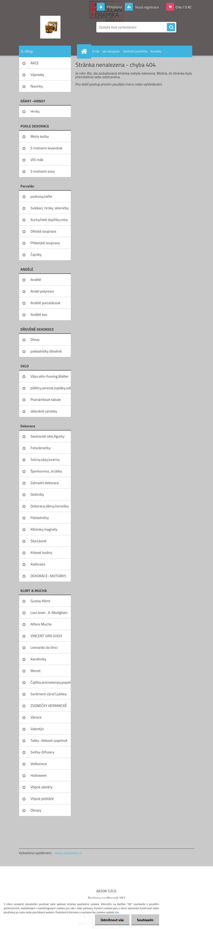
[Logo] (50, 27)
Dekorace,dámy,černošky (50, 506)
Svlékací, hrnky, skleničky (50, 208)
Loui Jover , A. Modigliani (49, 612)
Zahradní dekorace (45, 482)
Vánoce (36, 717)
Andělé (36, 279)
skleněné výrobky (44, 411)
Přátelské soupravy (45, 243)
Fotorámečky (41, 448)
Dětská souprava (43, 231)
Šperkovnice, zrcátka (46, 471)
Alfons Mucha (41, 624)
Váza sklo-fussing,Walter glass (50, 378)
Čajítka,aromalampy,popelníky (51, 682)
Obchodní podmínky (135, 51)
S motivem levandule (47, 148)
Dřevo (35, 339)
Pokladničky (40, 517)
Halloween (39, 775)
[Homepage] (85, 51)
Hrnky (35, 111)
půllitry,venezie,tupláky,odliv (51, 388)
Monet (36, 670)
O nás (96, 51)
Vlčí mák (37, 159)
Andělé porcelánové (45, 303)
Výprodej (37, 74)
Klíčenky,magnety (44, 529)
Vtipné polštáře (42, 798)
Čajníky (36, 254)
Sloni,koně (38, 541)
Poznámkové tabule (46, 399)
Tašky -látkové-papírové (49, 740)
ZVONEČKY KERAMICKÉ (49, 705)
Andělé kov (39, 314)
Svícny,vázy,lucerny (45, 459)
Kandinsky (38, 659)
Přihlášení (114, 7)
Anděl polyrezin (42, 291)
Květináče (38, 564)
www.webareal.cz (68, 853)
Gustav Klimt (40, 601)
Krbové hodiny (42, 552)
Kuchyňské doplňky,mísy (49, 219)
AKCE (35, 63)
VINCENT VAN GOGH (46, 635)
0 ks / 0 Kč (184, 7)
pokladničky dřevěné (46, 351)
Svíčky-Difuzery (43, 752)
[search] (171, 27)
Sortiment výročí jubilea (49, 694)
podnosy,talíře (41, 196)
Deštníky (37, 494)
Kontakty (156, 51)
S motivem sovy (43, 171)
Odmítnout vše (112, 920)
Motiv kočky (40, 136)
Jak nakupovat (111, 51)
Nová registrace (146, 7)
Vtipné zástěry (42, 787)
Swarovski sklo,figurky (48, 436)
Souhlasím (145, 920)
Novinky (37, 86)
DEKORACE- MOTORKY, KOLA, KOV (49, 577)
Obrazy (36, 810)
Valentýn (37, 729)
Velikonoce (39, 763)
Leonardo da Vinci (44, 647)
